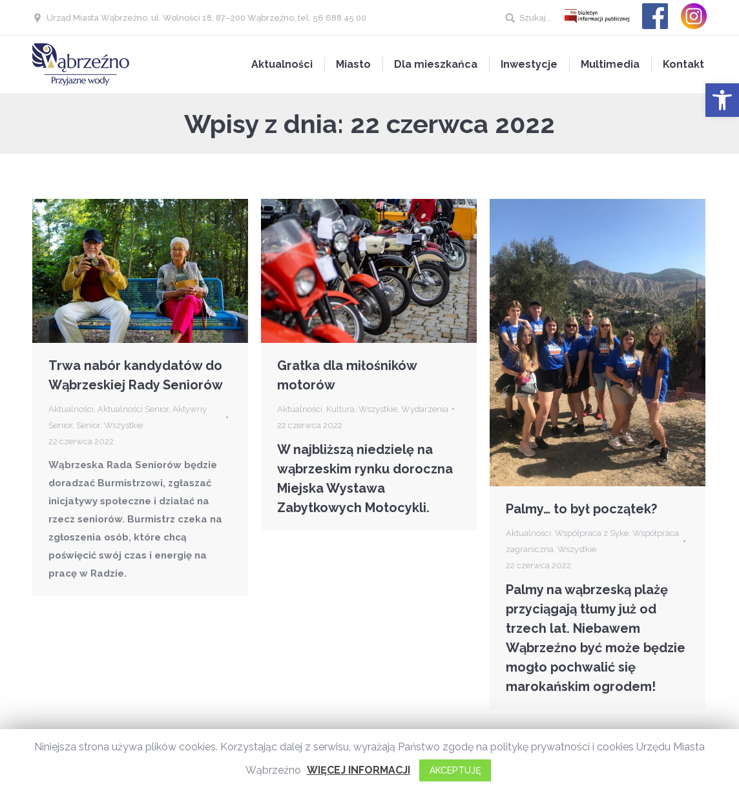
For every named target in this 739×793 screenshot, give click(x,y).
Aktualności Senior (133, 409)
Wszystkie (123, 425)
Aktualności (71, 409)
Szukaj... (535, 18)
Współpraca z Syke (592, 533)
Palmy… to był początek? (581, 509)
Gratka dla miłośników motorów (347, 375)
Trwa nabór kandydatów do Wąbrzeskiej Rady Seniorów (135, 375)
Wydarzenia (424, 409)
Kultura (340, 409)
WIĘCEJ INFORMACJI (358, 770)
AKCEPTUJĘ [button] (455, 770)
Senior (88, 425)
